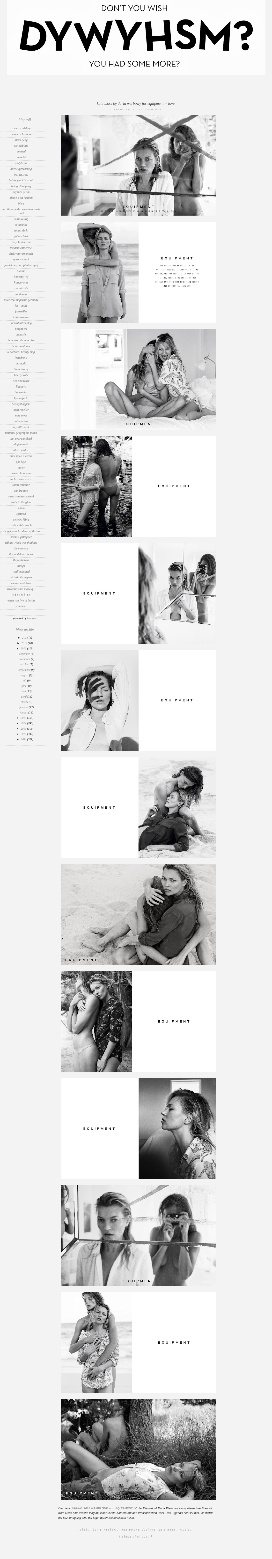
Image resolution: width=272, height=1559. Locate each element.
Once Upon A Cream (21, 456)
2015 (24, 718)
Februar (24, 707)
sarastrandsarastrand (21, 496)
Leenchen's (21, 357)
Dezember (25, 653)
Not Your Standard (21, 438)
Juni (24, 685)
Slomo (21, 508)
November (25, 659)
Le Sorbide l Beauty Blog (21, 352)
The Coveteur (21, 548)
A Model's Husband (21, 134)
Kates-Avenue (21, 317)
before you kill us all (21, 180)
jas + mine (21, 305)
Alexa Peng (21, 140)
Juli (24, 680)
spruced (21, 513)
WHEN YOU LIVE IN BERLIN (21, 600)
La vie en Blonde (21, 346)
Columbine (21, 224)
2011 (24, 739)
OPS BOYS (21, 461)
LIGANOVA (21, 386)
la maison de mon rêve (21, 340)
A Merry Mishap (21, 128)
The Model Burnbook (21, 554)
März (24, 702)
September (25, 670)
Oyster (21, 467)
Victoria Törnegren (21, 577)
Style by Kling (21, 519)
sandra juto (21, 490)
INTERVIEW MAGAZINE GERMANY (21, 300)
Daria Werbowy (106, 1529)
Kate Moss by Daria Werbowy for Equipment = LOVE (136, 103)
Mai (24, 691)
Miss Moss (21, 415)
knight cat (21, 328)
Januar (24, 712)
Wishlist (186, 1529)
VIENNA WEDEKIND (21, 583)
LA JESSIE (21, 334)
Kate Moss (167, 1529)
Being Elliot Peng (21, 186)
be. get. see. (21, 174)
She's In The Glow (21, 502)
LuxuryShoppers (21, 404)
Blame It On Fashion (21, 197)
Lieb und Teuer (21, 381)
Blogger (31, 618)
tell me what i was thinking (21, 542)
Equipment (130, 1529)
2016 (24, 648)
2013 (24, 728)
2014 (24, 723)
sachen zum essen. (21, 479)
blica (21, 203)
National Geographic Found (21, 433)
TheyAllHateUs (21, 560)
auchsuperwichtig (21, 169)
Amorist (21, 157)
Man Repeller (21, 409)
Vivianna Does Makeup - (21, 589)
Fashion (149, 1529)
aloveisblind (21, 145)
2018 (25, 637)
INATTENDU (21, 294)
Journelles (21, 311)
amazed (21, 151)
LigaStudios (21, 392)
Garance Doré (21, 259)
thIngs (21, 566)
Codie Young (21, 219)
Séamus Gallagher (21, 537)
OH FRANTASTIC (21, 444)
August (25, 675)
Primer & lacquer (21, 473)
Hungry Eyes (21, 282)
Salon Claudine (21, 485)
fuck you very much (21, 253)
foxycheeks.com (21, 242)
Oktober (25, 664)
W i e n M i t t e (21, 594)
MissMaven (21, 421)
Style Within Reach (21, 525)
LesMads (21, 363)
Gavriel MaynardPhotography (21, 265)
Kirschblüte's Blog (21, 323)
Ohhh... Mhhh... (21, 450)
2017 (24, 643)
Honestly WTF (21, 276)
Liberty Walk (21, 375)
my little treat (21, 427)
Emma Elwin (21, 230)
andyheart (21, 163)
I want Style (21, 288)
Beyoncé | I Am (21, 192)
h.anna (21, 271)
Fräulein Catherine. (21, 248)
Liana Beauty (21, 369)
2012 (24, 734)
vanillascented (21, 571)
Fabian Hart (21, 236)
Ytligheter (21, 606)
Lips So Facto (21, 398)
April (24, 696)
